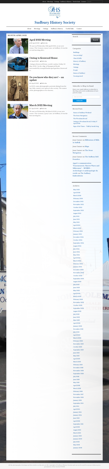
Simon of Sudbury (79, 73)
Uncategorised (78, 76)
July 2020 (76, 332)
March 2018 (77, 388)
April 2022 (76, 323)
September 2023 (78, 278)
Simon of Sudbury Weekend (82, 112)
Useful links (76, 1)
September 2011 (78, 424)
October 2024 (77, 240)
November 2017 (78, 394)
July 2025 (76, 216)
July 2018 (76, 376)
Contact (83, 1)
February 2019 (78, 364)
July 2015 (76, 406)
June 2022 (76, 317)
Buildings (76, 52)
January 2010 (77, 436)
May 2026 (76, 189)
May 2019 (76, 356)
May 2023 (76, 290)
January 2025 (77, 234)
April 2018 (76, 385)
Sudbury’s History (65, 1)
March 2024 (77, 261)
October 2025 (77, 207)
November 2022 (78, 302)
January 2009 (77, 439)
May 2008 (76, 445)
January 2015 (77, 412)
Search (75, 36)
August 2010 (77, 430)
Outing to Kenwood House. (43, 58)
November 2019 (78, 344)
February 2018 (78, 391)
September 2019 (78, 350)
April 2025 (76, 225)
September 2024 (78, 243)
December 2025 (78, 201)
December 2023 (78, 270)
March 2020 (77, 338)
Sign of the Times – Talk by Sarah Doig (86, 126)
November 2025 (78, 204)
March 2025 (77, 228)
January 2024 (77, 267)
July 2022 (76, 314)
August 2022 (77, 311)
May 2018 (76, 382)
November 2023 (78, 273)
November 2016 (78, 397)
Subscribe (79, 100)
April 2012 (76, 421)
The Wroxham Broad (80, 118)
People (75, 70)
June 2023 (76, 287)
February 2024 (78, 264)
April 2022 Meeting (40, 40)
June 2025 (76, 219)
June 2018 (76, 379)
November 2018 (78, 370)
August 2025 (77, 213)
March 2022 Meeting (40, 105)
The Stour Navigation (80, 115)
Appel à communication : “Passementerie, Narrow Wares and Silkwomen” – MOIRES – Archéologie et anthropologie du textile (86, 168)
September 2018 (78, 373)
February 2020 (78, 341)
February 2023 (78, 299)
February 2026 (78, 198)
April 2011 (76, 427)
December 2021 (78, 329)
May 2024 (76, 255)
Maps (87, 146)
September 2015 (78, 403)
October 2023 (77, 275)
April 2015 (76, 409)
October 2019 (77, 347)
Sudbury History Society (55, 23)
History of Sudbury (79, 61)
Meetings (50, 1)
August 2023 (77, 281)
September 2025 (78, 210)
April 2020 (76, 335)
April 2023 (76, 293)
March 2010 (77, 433)
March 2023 (77, 296)
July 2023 (76, 284)
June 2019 (76, 353)
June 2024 (76, 252)
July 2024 (76, 249)
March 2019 (77, 362)
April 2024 (76, 258)
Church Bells (77, 58)
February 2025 (78, 231)
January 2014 (77, 415)
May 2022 (76, 320)
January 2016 (77, 400)
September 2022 (78, 308)
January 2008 (77, 448)
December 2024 (78, 237)
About (44, 1)
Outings (56, 1)
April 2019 (76, 359)
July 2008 (76, 442)
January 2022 (77, 326)
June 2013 (76, 418)
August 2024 (77, 246)
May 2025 (76, 222)
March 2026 (77, 195)
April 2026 (76, 192)
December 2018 (78, 367)
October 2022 (77, 305)
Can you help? (77, 55)
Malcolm (44, 43)
